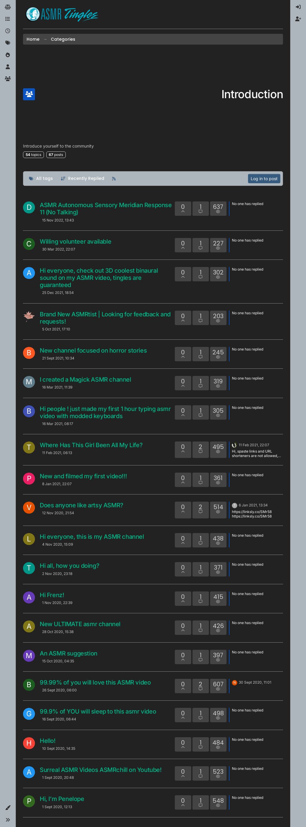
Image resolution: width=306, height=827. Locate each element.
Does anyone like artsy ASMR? (81, 505)
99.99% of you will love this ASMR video (95, 682)
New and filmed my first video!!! (83, 476)
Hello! (48, 740)
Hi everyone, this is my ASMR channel (92, 536)
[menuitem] (298, 7)
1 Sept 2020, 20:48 (58, 777)
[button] (7, 808)
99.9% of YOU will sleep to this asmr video (98, 711)
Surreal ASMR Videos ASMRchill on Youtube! (101, 769)
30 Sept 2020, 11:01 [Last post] (255, 682)
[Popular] (7, 55)
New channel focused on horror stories (93, 350)
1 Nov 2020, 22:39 (57, 602)
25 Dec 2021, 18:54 (58, 292)
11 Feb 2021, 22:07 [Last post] (254, 445)
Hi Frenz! (52, 595)
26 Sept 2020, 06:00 (59, 690)
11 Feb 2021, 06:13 (57, 452)
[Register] (298, 19)
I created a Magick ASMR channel (85, 379)
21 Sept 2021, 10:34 (58, 358)
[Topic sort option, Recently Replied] (82, 178)
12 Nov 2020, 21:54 (58, 513)
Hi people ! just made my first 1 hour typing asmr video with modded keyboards (105, 412)
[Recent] (7, 31)
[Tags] (7, 43)
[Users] (7, 67)
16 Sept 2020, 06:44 (59, 719)
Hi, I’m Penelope (62, 798)
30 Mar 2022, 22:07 (58, 249)
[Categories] (7, 19)
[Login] (298, 7)
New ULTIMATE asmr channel (80, 624)
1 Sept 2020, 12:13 (57, 807)
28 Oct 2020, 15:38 (58, 631)
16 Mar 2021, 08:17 (57, 423)
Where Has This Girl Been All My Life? (91, 445)
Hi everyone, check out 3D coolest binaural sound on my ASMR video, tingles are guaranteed (99, 278)
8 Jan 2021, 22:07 (57, 484)
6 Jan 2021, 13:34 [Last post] (253, 505)
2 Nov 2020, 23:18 (57, 573)
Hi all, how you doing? (69, 565)
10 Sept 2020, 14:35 (58, 748)
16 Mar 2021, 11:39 (57, 387)
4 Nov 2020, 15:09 (57, 544)
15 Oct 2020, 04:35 (58, 661)
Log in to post (264, 178)
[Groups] (7, 79)
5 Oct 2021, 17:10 (56, 329)
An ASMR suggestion (68, 653)
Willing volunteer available (75, 241)
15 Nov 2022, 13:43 (58, 220)
